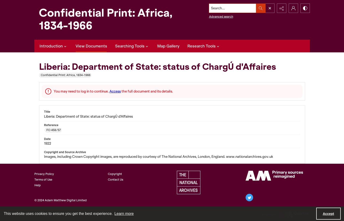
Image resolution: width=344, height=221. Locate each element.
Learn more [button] (124, 214)
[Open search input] (269, 8)
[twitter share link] (249, 197)
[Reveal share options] (281, 8)
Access (115, 91)
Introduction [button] (54, 46)
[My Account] (293, 8)
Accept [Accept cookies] (328, 214)
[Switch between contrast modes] (305, 8)
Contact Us (115, 179)
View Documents (91, 46)
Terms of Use (43, 179)
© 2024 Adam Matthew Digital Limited (60, 200)
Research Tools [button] (203, 46)
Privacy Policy (44, 174)
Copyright (115, 174)
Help (37, 185)
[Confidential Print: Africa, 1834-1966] (109, 20)
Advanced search (221, 16)
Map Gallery (168, 46)
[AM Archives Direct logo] (274, 176)
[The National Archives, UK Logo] (188, 182)
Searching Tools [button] (132, 46)
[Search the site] (232, 8)
